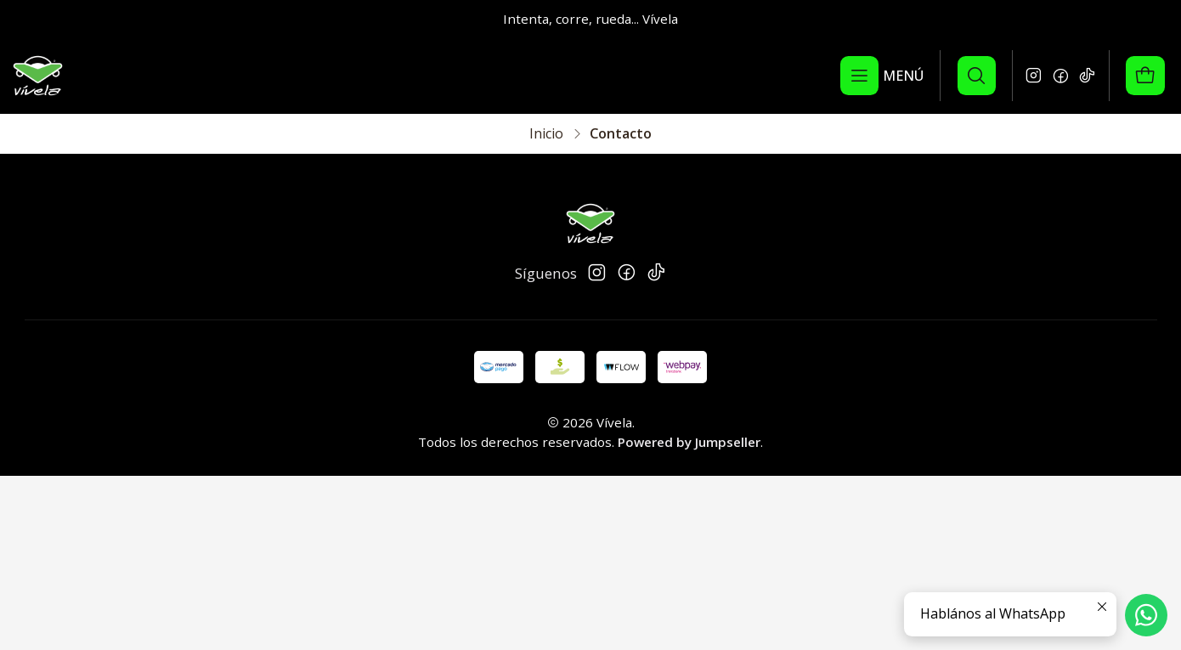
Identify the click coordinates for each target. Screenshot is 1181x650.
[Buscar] (976, 75)
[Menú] (882, 75)
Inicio (546, 133)
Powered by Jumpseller (689, 441)
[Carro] (1145, 75)
